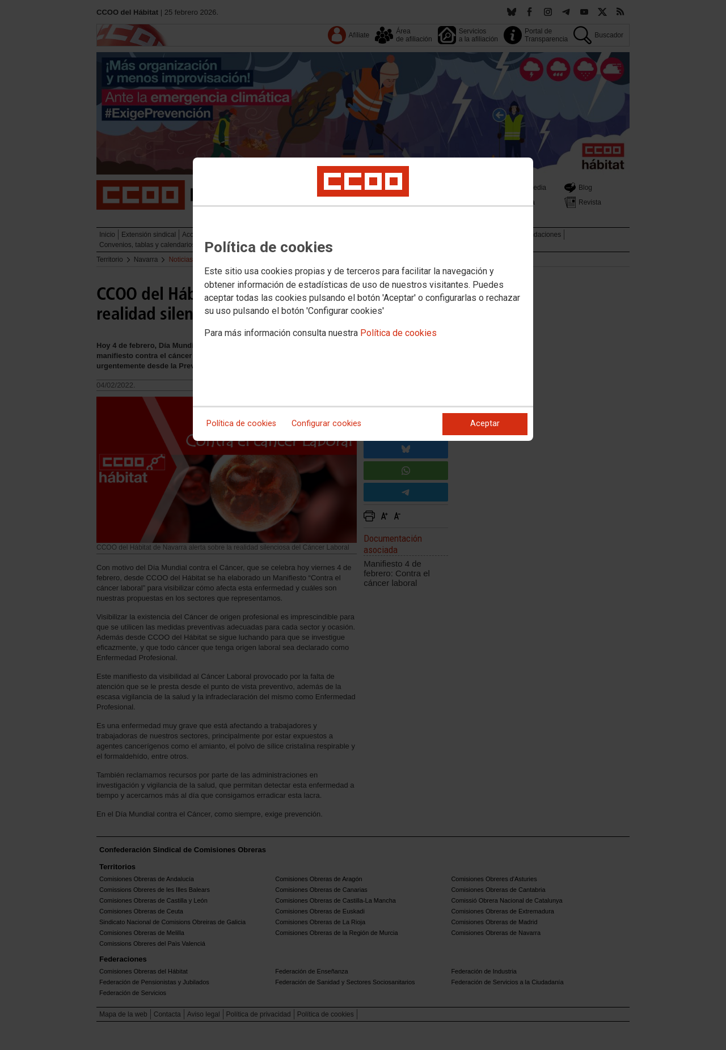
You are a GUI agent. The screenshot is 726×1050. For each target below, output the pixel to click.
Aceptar (485, 423)
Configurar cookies (326, 423)
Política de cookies (398, 333)
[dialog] (363, 299)
